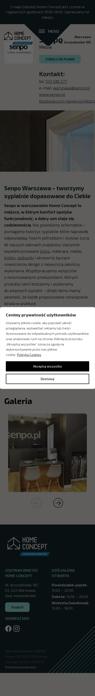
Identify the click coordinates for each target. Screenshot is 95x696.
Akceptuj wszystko (47, 366)
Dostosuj (47, 379)
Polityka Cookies (29, 355)
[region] (47, 348)
